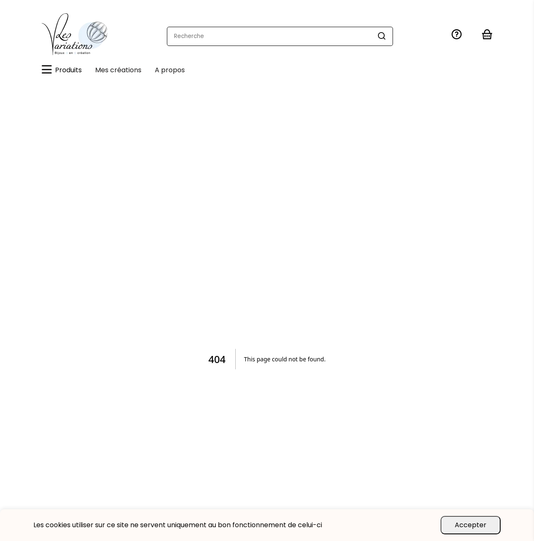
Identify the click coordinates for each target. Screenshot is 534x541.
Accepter (470, 525)
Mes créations (118, 70)
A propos (170, 70)
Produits (62, 70)
